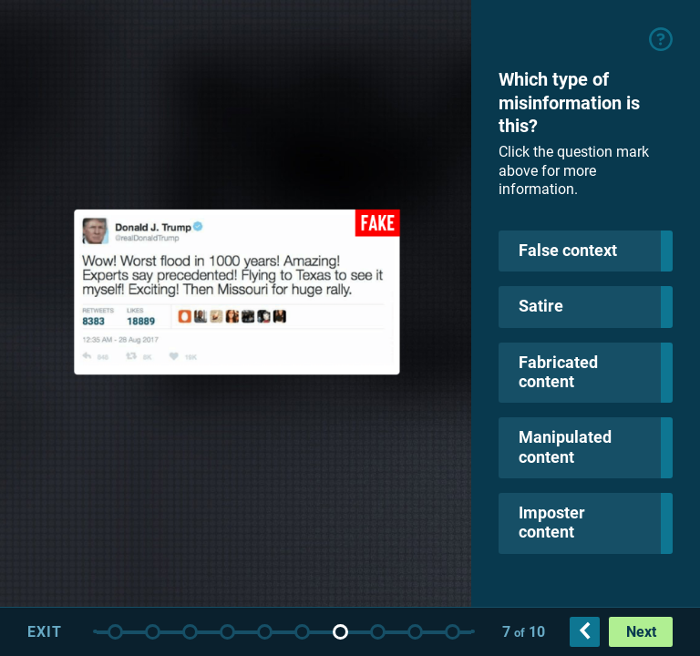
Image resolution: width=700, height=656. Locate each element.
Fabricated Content (265, 632)
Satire (227, 632)
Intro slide (152, 632)
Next (641, 632)
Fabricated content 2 (452, 632)
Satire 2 (415, 632)
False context (378, 632)
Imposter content (340, 632)
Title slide (115, 632)
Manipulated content (302, 632)
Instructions (190, 632)
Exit (44, 632)
